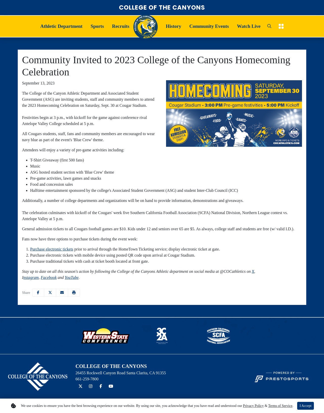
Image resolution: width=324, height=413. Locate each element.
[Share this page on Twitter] (50, 293)
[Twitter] (80, 386)
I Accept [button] (305, 406)
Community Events (209, 26)
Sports (97, 26)
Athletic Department (61, 26)
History (173, 26)
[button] (61, 26)
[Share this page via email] (62, 293)
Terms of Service (280, 406)
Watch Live (248, 26)
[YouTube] (111, 386)
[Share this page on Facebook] (38, 293)
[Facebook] (101, 386)
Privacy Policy (253, 406)
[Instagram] (91, 386)
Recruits (120, 26)
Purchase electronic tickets (51, 249)
